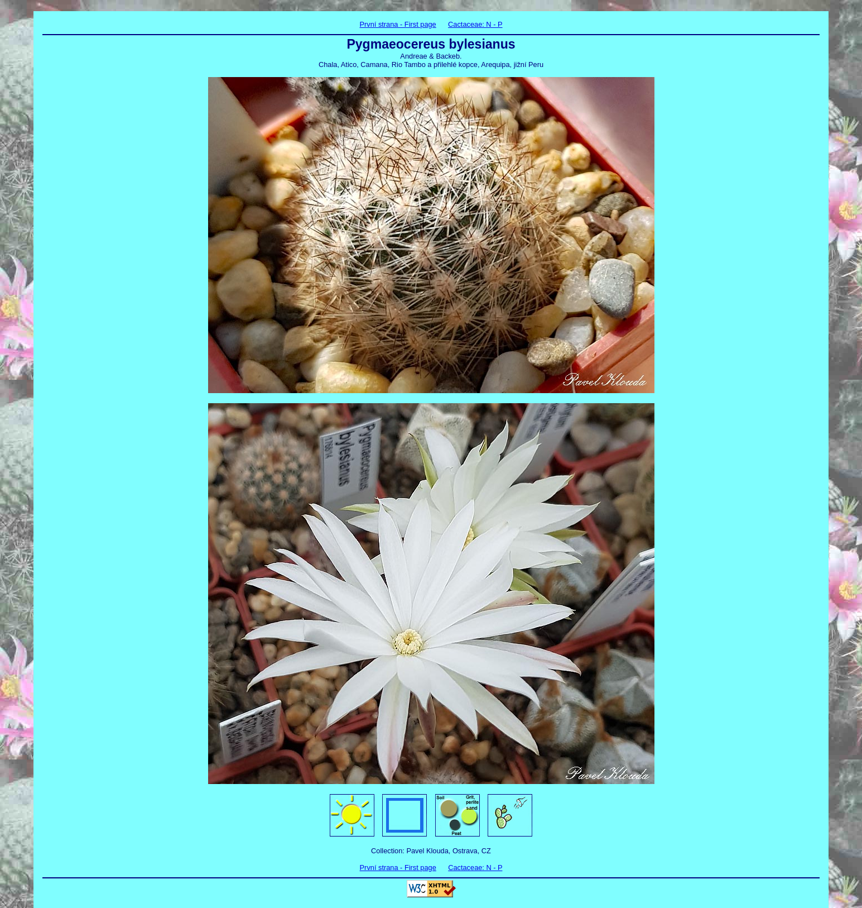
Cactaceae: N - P (475, 24)
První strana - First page (397, 24)
